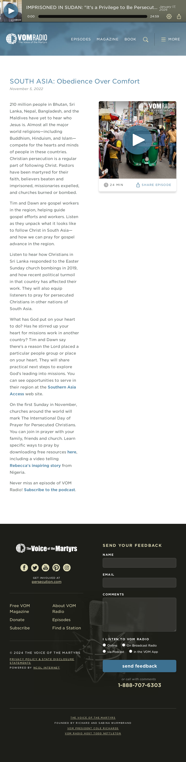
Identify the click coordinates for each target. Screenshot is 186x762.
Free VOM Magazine (20, 608)
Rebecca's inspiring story (35, 465)
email (109, 574)
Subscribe (20, 628)
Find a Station (66, 628)
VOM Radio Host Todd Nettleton (93, 733)
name (108, 554)
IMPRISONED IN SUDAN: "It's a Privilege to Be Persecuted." (91, 7)
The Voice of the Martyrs (93, 717)
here (71, 452)
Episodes (81, 39)
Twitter (35, 567)
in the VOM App (146, 652)
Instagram (66, 567)
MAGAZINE (107, 39)
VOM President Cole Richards (93, 728)
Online (112, 645)
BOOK (130, 39)
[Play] (11, 11)
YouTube (45, 567)
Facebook (24, 567)
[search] (145, 39)
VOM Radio (26, 38)
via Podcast (115, 652)
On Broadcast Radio (142, 645)
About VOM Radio (64, 608)
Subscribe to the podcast (49, 490)
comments (113, 594)
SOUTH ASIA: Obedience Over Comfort (75, 81)
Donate (17, 619)
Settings (169, 16)
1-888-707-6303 (139, 685)
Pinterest (56, 567)
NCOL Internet (46, 667)
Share (178, 16)
